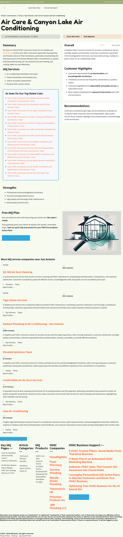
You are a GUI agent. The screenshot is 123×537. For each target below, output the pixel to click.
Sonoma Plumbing (55, 471)
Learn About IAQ (34, 8)
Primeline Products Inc (57, 498)
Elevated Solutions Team (17, 352)
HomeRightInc (58, 457)
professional (8, 53)
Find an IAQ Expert (51, 8)
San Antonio (29, 15)
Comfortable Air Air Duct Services (22, 380)
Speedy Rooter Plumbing (55, 481)
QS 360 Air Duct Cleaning (17, 272)
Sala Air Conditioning (15, 411)
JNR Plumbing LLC (58, 506)
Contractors (11, 15)
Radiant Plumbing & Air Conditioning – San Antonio (33, 324)
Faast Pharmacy (56, 463)
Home (3, 15)
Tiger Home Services (15, 300)
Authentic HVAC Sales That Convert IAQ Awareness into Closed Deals (93, 468)
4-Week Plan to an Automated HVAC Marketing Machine (91, 460)
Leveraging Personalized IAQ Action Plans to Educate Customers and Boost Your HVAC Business (94, 478)
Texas (20, 15)
